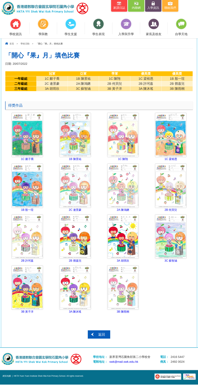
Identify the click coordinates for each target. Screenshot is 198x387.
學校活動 (25, 44)
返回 (101, 337)
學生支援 (71, 32)
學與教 (43, 32)
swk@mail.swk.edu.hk (123, 364)
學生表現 (98, 32)
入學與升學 (126, 32)
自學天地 (181, 32)
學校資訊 (15, 32)
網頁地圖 (7, 378)
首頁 (11, 44)
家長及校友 (153, 32)
